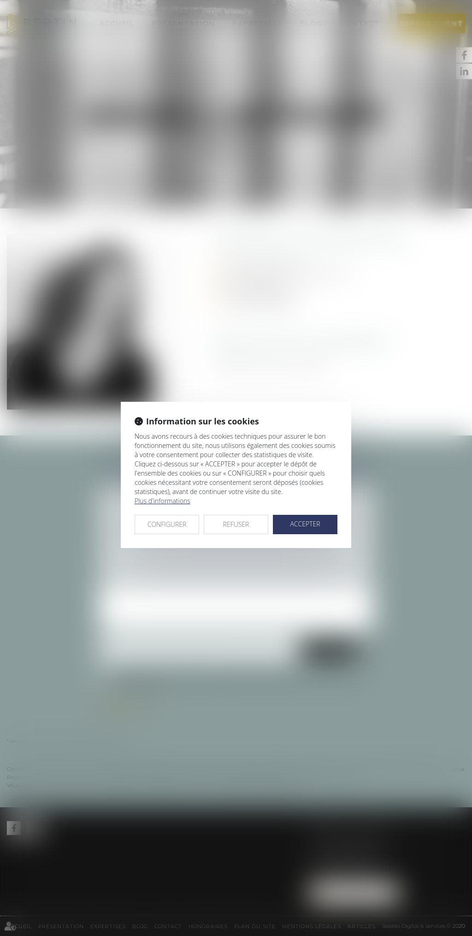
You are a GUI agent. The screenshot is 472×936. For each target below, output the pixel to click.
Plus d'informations (162, 500)
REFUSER (236, 524)
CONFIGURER (167, 524)
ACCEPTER (305, 523)
